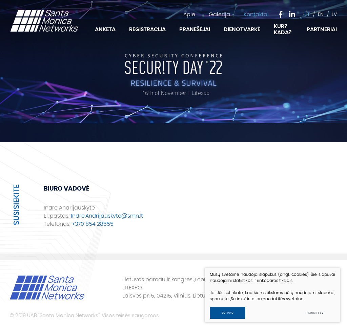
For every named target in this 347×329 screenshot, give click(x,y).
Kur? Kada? (282, 29)
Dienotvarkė (242, 29)
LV (334, 14)
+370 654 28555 (93, 224)
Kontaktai (256, 14)
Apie (189, 14)
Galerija (219, 14)
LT (307, 14)
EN (321, 14)
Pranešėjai (194, 29)
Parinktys (314, 312)
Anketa (105, 29)
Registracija (147, 29)
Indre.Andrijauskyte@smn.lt (107, 216)
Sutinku (227, 312)
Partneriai (322, 29)
